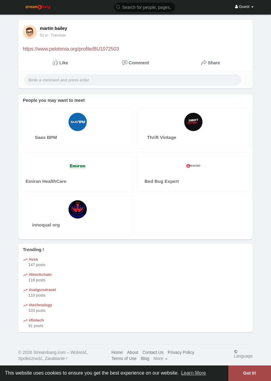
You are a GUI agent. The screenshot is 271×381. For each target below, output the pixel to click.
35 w (44, 35)
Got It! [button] (249, 373)
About (132, 352)
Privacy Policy (181, 352)
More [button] (160, 358)
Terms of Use (123, 358)
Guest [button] (244, 6)
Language (243, 354)
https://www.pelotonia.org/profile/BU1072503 (71, 49)
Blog (145, 358)
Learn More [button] (193, 373)
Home (117, 352)
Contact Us (153, 352)
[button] (144, 7)
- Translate (57, 35)
